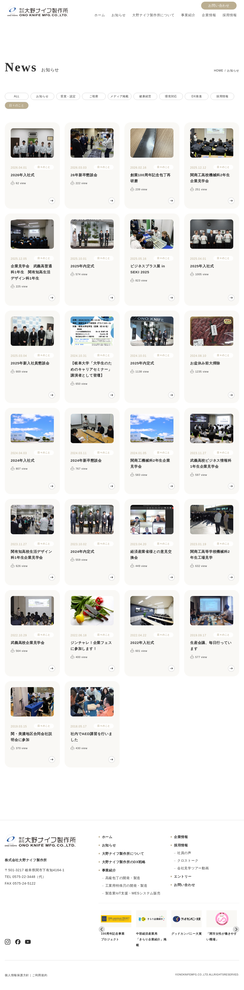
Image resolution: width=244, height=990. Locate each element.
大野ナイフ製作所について (153, 15)
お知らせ (119, 15)
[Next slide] (236, 929)
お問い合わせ (218, 5)
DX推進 (197, 96)
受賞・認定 (68, 96)
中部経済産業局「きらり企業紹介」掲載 (151, 928)
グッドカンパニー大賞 (186, 922)
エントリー (183, 876)
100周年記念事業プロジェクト (116, 925)
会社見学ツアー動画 (193, 868)
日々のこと (16, 105)
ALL (17, 96)
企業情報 (209, 15)
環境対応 (171, 96)
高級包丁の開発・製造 (123, 878)
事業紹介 (188, 15)
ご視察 (93, 96)
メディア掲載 (119, 96)
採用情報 (230, 15)
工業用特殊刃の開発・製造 (126, 885)
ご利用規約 (39, 975)
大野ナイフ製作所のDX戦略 (124, 862)
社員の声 (184, 853)
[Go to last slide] (102, 929)
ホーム (99, 15)
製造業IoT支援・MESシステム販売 (133, 893)
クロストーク (187, 860)
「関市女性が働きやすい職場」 (221, 925)
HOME (218, 70)
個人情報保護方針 (17, 975)
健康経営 (145, 96)
